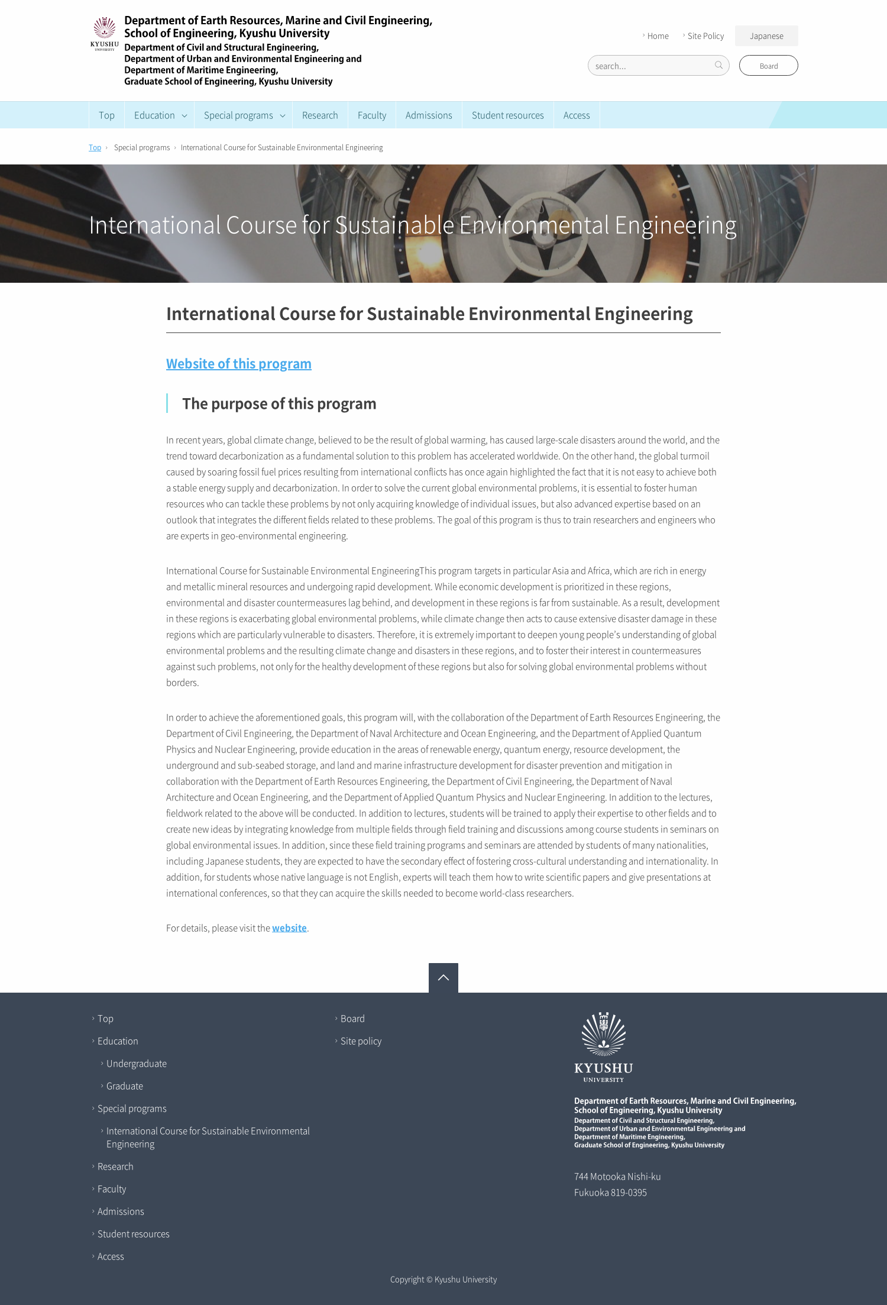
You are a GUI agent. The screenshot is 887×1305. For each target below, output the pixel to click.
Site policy (361, 1040)
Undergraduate (136, 1063)
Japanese (767, 35)
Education (118, 1040)
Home (654, 35)
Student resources (508, 114)
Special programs (132, 1108)
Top (107, 114)
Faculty (372, 114)
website (289, 927)
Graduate (124, 1085)
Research (320, 114)
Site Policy (702, 35)
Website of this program (239, 363)
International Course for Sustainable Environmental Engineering (208, 1137)
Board (769, 66)
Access (577, 114)
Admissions (429, 114)
